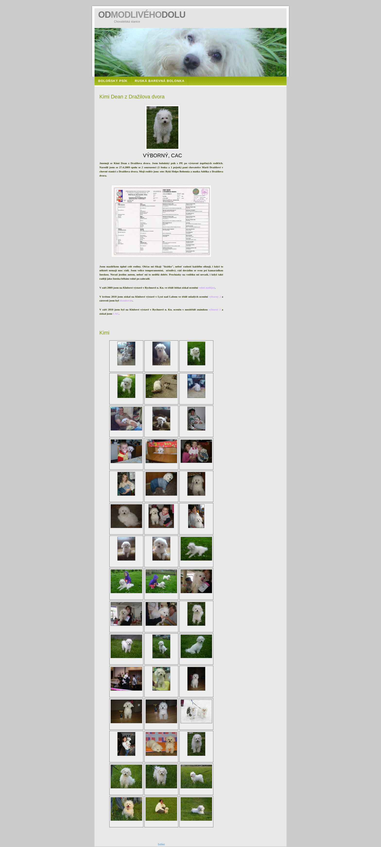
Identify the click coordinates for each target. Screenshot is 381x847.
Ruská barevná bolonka (159, 81)
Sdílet (161, 844)
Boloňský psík (113, 81)
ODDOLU (141, 15)
